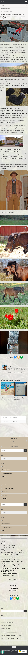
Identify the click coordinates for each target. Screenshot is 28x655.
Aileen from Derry (5, 543)
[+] (16, 421)
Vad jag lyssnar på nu (7, 473)
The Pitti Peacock (5, 572)
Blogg (2, 5)
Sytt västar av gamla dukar (8, 488)
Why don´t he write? (12, 632)
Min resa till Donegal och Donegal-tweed (10, 559)
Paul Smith (3, 566)
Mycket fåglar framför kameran (14, 635)
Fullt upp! (4, 495)
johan (3, 11)
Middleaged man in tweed (7, 556)
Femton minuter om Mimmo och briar (9, 554)
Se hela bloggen (14, 585)
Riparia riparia (5, 491)
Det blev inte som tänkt (7, 2)
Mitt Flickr (3, 563)
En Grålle (4, 485)
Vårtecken (4, 498)
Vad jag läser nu (6, 469)
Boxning (3, 549)
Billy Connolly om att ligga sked (8, 547)
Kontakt (4, 476)
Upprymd (3, 397)
